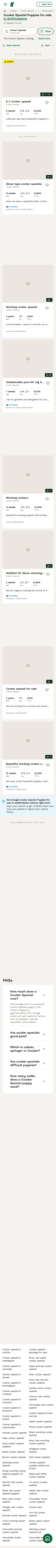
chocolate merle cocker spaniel (38, 1500)
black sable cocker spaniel (39, 1522)
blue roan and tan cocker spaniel (38, 1381)
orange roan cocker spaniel (13, 1509)
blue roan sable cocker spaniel (37, 1359)
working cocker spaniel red (37, 1531)
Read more (44, 38)
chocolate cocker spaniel (11, 1539)
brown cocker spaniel (14, 1457)
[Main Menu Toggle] (5, 4)
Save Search (11, 45)
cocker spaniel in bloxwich (11, 1409)
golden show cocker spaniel (40, 1389)
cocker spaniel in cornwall (11, 1367)
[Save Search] (47, 1538)
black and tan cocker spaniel (40, 1367)
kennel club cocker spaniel (12, 1484)
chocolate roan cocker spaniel (41, 1406)
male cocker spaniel (13, 1438)
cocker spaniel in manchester (11, 1426)
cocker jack (35, 1507)
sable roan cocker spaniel (39, 1492)
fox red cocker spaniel (37, 1514)
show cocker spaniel (40, 1427)
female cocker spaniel (14, 1432)
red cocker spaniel (39, 1457)
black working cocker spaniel (41, 1434)
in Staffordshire (15, 18)
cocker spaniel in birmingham (11, 1384)
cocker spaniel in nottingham (11, 1359)
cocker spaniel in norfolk (11, 1351)
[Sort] (47, 45)
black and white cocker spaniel (38, 1475)
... (38, 11)
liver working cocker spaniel (13, 1522)
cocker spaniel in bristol (11, 1417)
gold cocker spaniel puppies (13, 1445)
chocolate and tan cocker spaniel (12, 1531)
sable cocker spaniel (40, 1421)
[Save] (47, 103)
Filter (45, 31)
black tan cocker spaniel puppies (11, 1492)
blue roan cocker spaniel (11, 1500)
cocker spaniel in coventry (11, 1401)
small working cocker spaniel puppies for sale (14, 1474)
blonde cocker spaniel (14, 1515)
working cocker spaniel (10, 1464)
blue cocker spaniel (40, 1374)
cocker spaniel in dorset (11, 1376)
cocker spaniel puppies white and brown (39, 1465)
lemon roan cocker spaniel (39, 1398)
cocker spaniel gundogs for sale (38, 1351)
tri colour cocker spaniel (38, 1484)
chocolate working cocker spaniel (39, 1539)
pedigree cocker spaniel (38, 1450)
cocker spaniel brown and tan (41, 1414)
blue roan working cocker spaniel (39, 1442)
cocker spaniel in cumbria (11, 1392)
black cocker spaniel (13, 1452)
